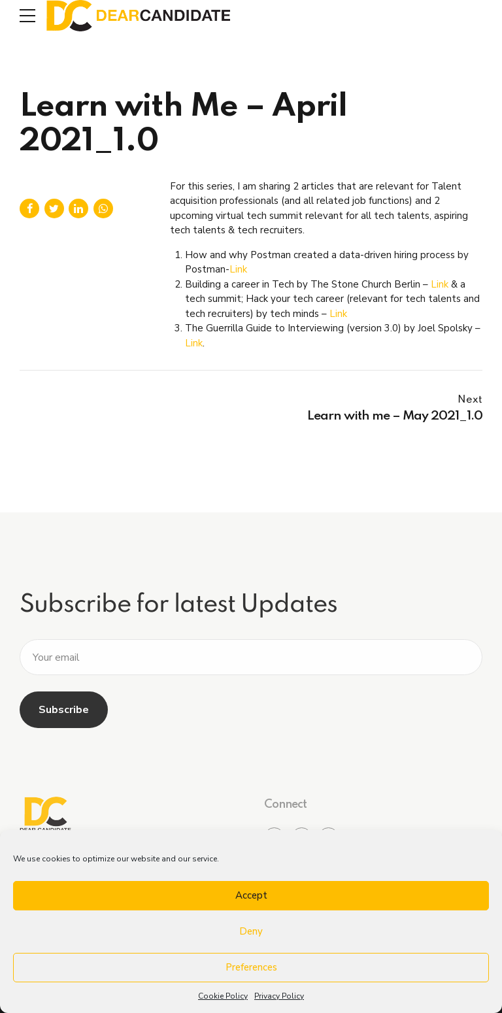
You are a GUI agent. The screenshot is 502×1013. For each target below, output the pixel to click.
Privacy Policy (279, 996)
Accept (251, 895)
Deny (251, 931)
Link (238, 269)
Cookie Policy (223, 996)
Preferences (251, 967)
